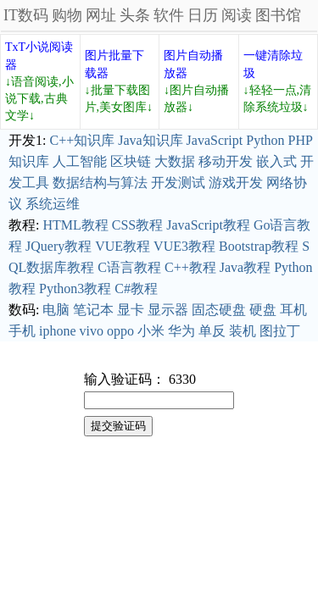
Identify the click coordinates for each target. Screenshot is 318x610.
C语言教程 (129, 267)
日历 (202, 15)
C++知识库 (81, 140)
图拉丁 (279, 331)
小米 (151, 331)
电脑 (56, 309)
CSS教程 (137, 225)
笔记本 (93, 309)
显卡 (130, 309)
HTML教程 (75, 225)
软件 (168, 15)
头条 (135, 15)
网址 (101, 15)
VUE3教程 (184, 246)
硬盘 (262, 309)
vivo (91, 331)
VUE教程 (122, 246)
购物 (67, 15)
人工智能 (80, 161)
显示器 (168, 309)
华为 (181, 331)
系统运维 (52, 204)
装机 (242, 331)
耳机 (293, 309)
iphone (57, 331)
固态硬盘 (219, 309)
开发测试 (178, 182)
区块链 (130, 161)
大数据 (174, 161)
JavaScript (215, 140)
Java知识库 (150, 140)
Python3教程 (75, 288)
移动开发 (225, 161)
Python (265, 140)
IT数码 (25, 15)
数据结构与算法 (100, 182)
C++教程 (190, 267)
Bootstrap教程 (258, 246)
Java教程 (245, 267)
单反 (212, 331)
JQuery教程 (58, 246)
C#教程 (136, 288)
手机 (22, 331)
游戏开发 (236, 182)
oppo (120, 331)
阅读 (236, 15)
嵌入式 (276, 161)
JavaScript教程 (208, 225)
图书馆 (278, 15)
